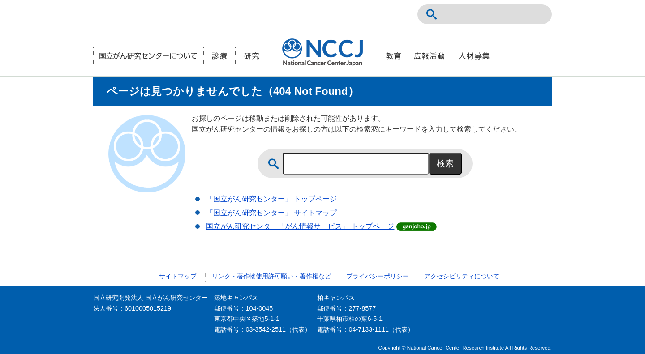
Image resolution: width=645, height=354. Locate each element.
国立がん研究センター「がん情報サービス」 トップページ (300, 226)
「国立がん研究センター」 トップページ (271, 199)
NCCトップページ (498, 14)
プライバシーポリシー (377, 276)
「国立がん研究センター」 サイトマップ (271, 213)
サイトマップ (178, 276)
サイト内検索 (432, 14)
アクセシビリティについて (461, 276)
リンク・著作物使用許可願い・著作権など (271, 276)
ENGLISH (518, 14)
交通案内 (537, 14)
